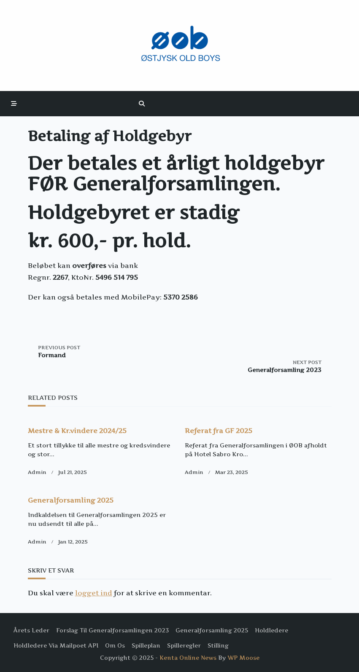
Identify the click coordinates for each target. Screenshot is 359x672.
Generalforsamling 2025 (70, 500)
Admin (37, 472)
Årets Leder (31, 630)
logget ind (93, 593)
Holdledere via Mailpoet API (55, 645)
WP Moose (243, 657)
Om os (115, 645)
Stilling (218, 645)
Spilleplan (146, 645)
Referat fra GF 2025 (218, 430)
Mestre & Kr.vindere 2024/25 (77, 430)
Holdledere (271, 630)
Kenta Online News (187, 657)
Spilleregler (184, 645)
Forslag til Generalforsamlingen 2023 (112, 630)
